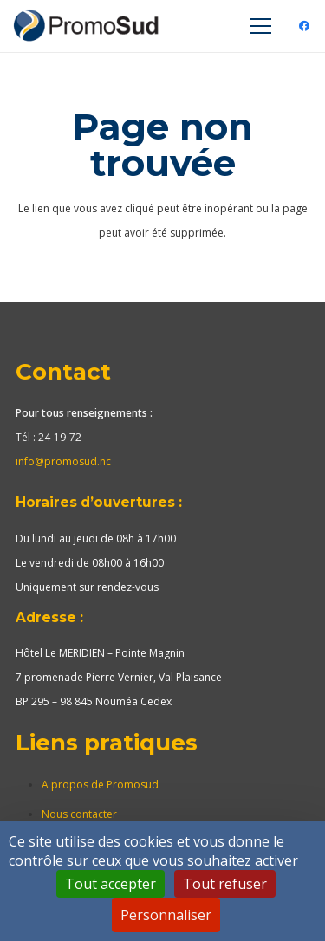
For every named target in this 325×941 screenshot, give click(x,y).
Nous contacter (79, 814)
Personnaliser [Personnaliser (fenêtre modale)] (165, 915)
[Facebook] (304, 26)
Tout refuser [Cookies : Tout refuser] (225, 883)
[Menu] (260, 26)
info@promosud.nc (63, 461)
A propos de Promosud (100, 784)
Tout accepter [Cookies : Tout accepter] (110, 883)
